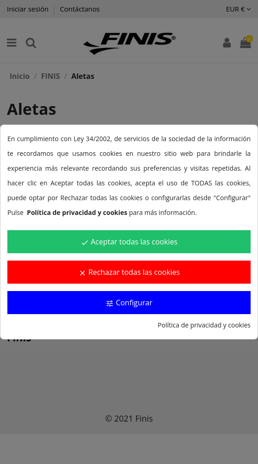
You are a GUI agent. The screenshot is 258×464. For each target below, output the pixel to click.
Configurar (129, 302)
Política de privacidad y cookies (204, 325)
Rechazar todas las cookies (129, 272)
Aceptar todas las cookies (129, 242)
